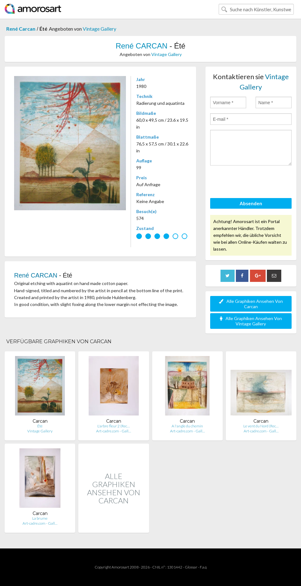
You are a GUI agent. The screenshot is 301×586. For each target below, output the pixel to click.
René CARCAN (141, 46)
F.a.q (203, 567)
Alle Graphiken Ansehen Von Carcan (251, 303)
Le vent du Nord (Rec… (260, 426)
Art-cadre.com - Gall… (113, 431)
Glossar (191, 567)
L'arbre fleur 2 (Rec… (113, 426)
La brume (40, 518)
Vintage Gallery (99, 29)
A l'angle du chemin (187, 426)
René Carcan (20, 29)
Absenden (251, 203)
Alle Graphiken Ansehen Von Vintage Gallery (251, 321)
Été (40, 426)
